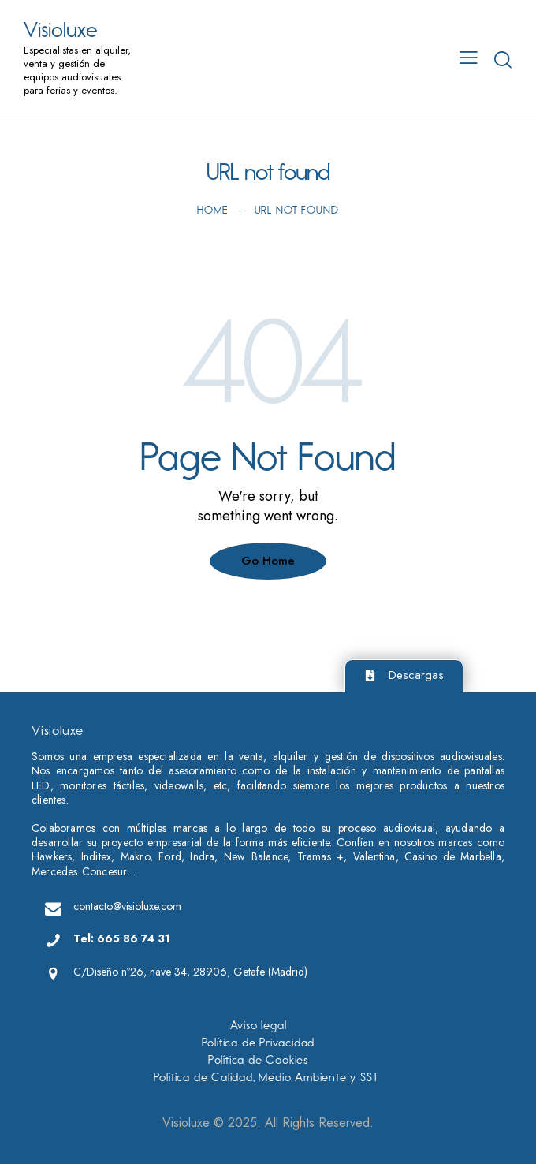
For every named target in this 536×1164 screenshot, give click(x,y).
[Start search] (502, 59)
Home (212, 210)
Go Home (268, 560)
